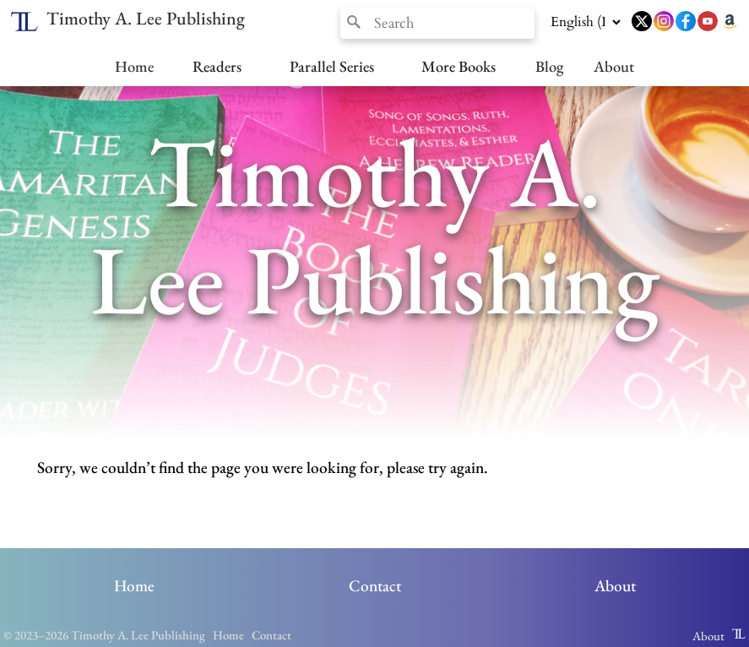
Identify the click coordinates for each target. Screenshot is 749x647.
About (614, 66)
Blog (549, 66)
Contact (375, 585)
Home (134, 66)
